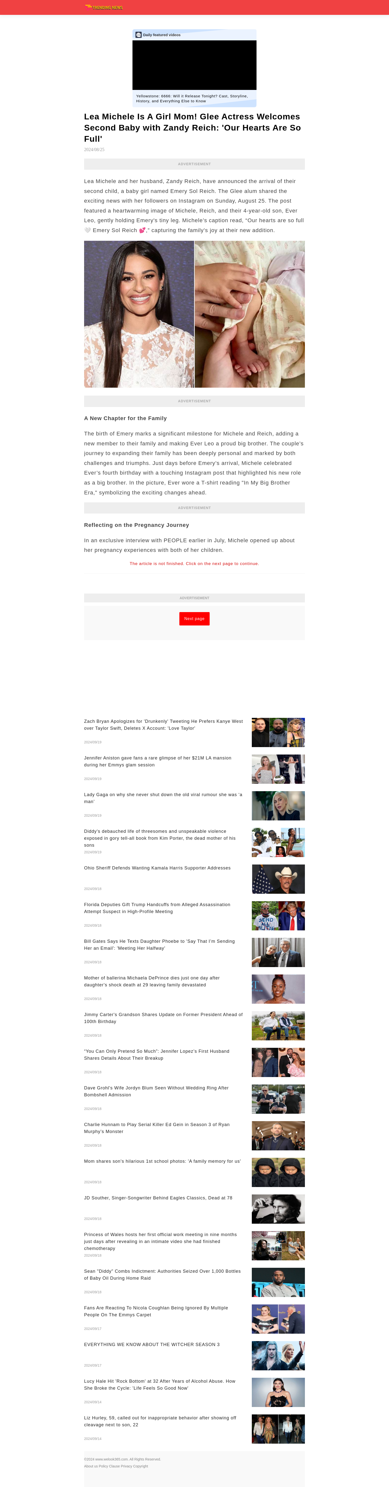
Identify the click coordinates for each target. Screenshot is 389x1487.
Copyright (140, 1466)
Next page (194, 619)
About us (91, 1466)
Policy (103, 1466)
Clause (114, 1466)
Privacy (126, 1466)
